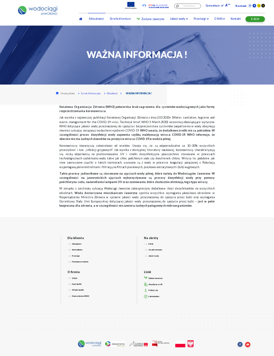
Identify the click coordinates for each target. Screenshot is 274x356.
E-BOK (255, 19)
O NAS (219, 18)
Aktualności (96, 18)
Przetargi (201, 18)
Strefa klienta (120, 18)
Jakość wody (179, 18)
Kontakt (236, 18)
